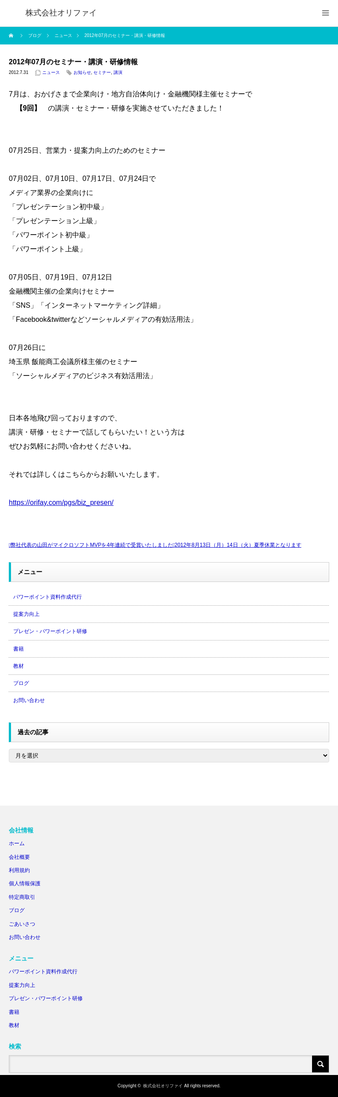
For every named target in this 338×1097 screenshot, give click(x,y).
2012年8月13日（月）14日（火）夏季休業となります (237, 545)
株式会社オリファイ (163, 1085)
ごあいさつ (22, 924)
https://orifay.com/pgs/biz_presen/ (61, 502)
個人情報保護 (24, 883)
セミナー (102, 72)
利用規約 (19, 870)
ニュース (51, 72)
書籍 (18, 649)
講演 (118, 72)
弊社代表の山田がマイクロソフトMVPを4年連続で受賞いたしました (92, 545)
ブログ (21, 683)
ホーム (17, 843)
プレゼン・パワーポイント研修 (50, 631)
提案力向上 (26, 614)
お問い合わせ (29, 700)
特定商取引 (22, 897)
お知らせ (82, 72)
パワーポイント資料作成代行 (47, 597)
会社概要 (19, 857)
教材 (18, 666)
